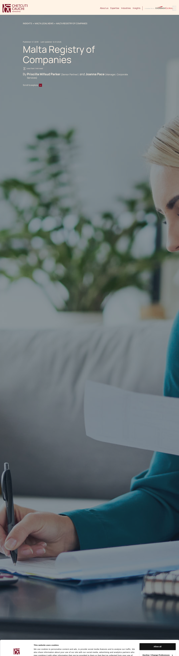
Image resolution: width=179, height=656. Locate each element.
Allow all (158, 632)
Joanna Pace (95, 74)
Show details (40, 651)
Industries (126, 8)
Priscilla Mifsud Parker (43, 74)
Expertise (114, 8)
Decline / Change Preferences (158, 640)
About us (104, 8)
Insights (136, 8)
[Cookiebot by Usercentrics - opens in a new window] (16, 651)
